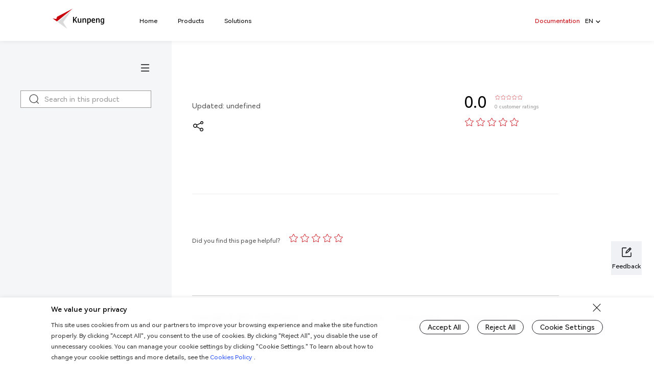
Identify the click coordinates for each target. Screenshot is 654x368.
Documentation (557, 20)
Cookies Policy (231, 357)
